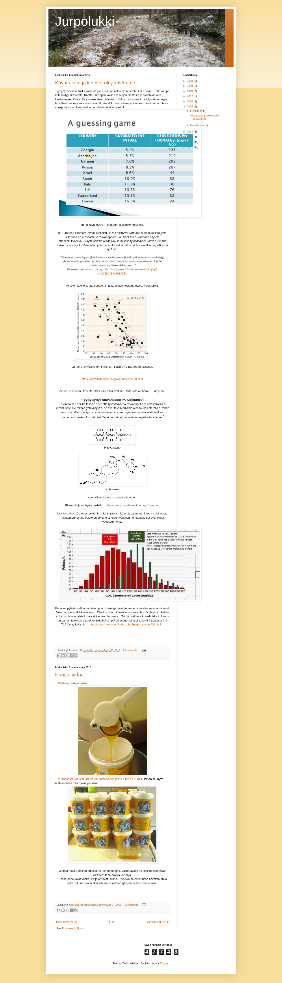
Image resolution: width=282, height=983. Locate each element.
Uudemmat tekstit (66, 922)
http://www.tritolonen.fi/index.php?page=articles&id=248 (125, 624)
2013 (190, 136)
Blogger (164, 963)
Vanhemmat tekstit (158, 922)
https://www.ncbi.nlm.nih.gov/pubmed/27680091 (112, 379)
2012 (190, 142)
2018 (190, 91)
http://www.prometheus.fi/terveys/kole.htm (133, 505)
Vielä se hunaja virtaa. (73, 683)
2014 (190, 131)
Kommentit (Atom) (72, 928)
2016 (190, 101)
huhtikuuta (196, 111)
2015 (190, 106)
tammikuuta (197, 125)
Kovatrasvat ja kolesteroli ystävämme (95, 82)
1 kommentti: (131, 904)
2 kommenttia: (131, 650)
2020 (190, 80)
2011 (190, 147)
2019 (190, 85)
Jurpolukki (85, 21)
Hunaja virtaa (69, 675)
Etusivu (112, 922)
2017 (190, 96)
